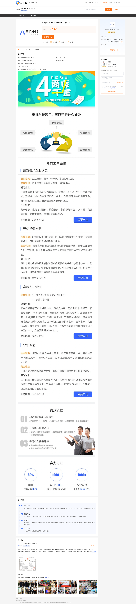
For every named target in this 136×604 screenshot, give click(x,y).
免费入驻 (105, 2)
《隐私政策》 (113, 88)
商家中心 (111, 2)
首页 (86, 2)
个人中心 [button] (98, 2)
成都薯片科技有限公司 (28, 8)
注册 (119, 2)
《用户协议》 (106, 88)
